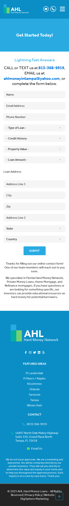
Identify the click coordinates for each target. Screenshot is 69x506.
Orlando (34, 389)
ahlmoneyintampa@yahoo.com (32, 78)
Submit (34, 250)
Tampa (34, 400)
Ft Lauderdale (34, 373)
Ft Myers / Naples (34, 378)
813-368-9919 (51, 67)
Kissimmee (34, 383)
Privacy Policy (33, 495)
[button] (54, 9)
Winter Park (34, 405)
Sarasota (34, 394)
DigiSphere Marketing (34, 498)
